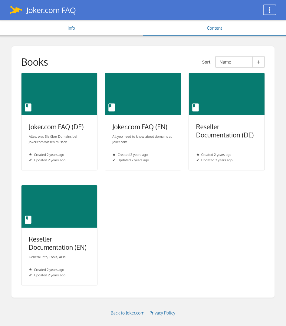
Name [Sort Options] (225, 61)
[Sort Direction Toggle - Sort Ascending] (258, 62)
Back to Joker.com (127, 312)
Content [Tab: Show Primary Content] (214, 28)
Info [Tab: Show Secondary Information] (71, 28)
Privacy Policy (162, 312)
